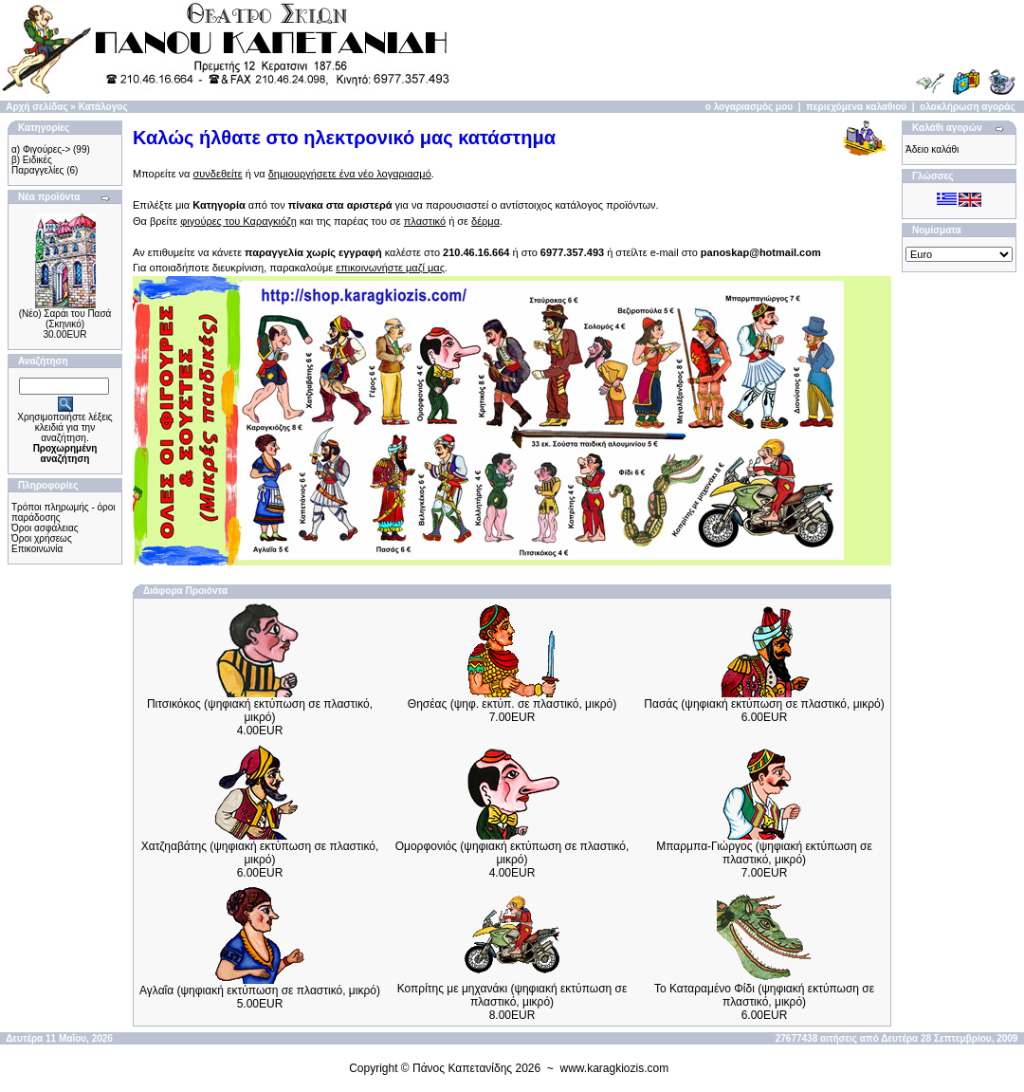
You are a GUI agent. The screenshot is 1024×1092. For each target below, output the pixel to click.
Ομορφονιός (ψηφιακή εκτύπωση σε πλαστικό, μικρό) (512, 853)
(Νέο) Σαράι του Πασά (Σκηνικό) (65, 318)
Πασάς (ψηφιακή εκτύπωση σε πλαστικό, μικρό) (764, 704)
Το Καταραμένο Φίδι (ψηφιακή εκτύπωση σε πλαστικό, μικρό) (764, 995)
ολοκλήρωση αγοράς (967, 107)
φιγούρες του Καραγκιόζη (238, 221)
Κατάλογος (103, 107)
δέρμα (485, 221)
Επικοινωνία (37, 549)
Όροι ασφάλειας (45, 528)
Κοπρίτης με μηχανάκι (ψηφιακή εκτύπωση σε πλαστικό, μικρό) (512, 995)
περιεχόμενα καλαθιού (856, 107)
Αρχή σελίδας (36, 107)
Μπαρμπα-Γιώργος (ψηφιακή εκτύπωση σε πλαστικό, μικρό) (764, 853)
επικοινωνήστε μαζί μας (390, 267)
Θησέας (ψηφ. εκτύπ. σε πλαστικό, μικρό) (512, 704)
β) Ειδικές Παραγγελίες (37, 165)
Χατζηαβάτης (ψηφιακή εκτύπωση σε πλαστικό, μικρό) (260, 853)
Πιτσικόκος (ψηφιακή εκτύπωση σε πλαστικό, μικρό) (260, 710)
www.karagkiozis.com (614, 1068)
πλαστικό (425, 221)
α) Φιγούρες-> (40, 149)
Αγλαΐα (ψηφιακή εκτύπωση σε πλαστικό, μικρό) (259, 990)
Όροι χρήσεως (41, 538)
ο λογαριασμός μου (749, 107)
